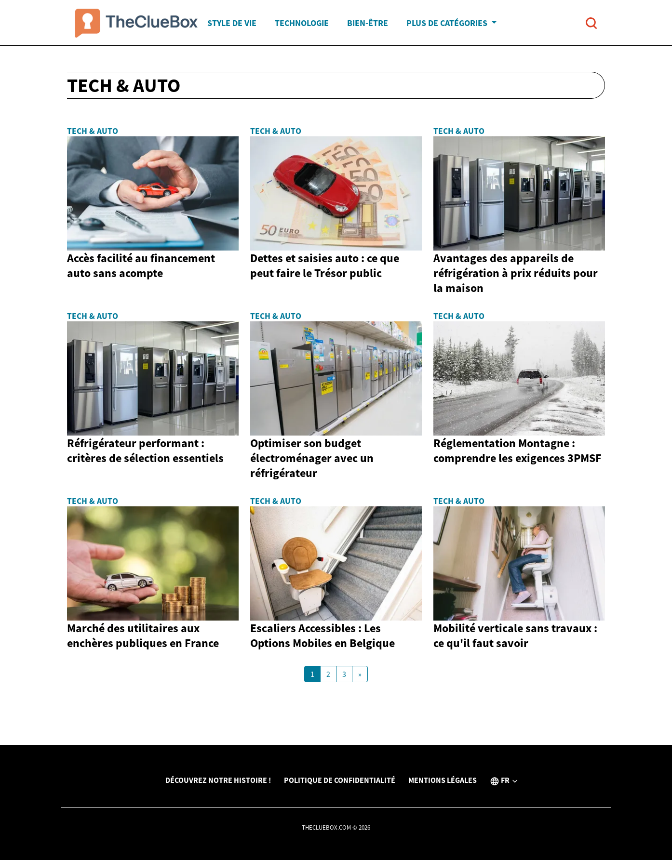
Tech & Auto (92, 131)
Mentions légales (442, 780)
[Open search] (591, 23)
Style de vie (231, 22)
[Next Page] (360, 674)
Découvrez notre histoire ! (218, 780)
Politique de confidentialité (339, 780)
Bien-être (367, 22)
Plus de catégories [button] (447, 22)
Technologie (302, 22)
